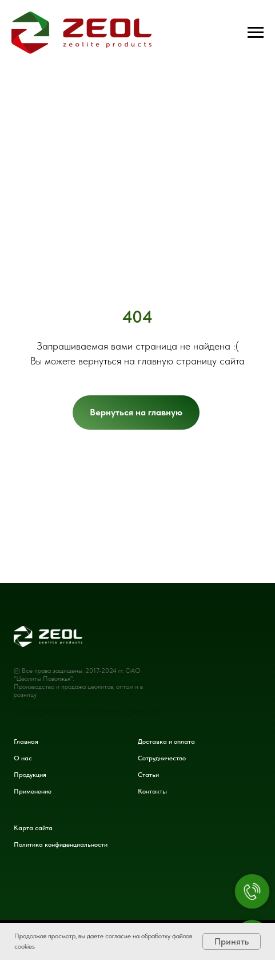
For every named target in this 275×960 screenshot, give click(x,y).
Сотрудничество (162, 758)
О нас (23, 758)
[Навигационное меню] (256, 32)
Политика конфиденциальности (60, 844)
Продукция (30, 775)
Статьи (148, 775)
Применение (32, 791)
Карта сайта (33, 828)
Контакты (152, 791)
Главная (26, 741)
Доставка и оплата (166, 741)
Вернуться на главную (136, 412)
